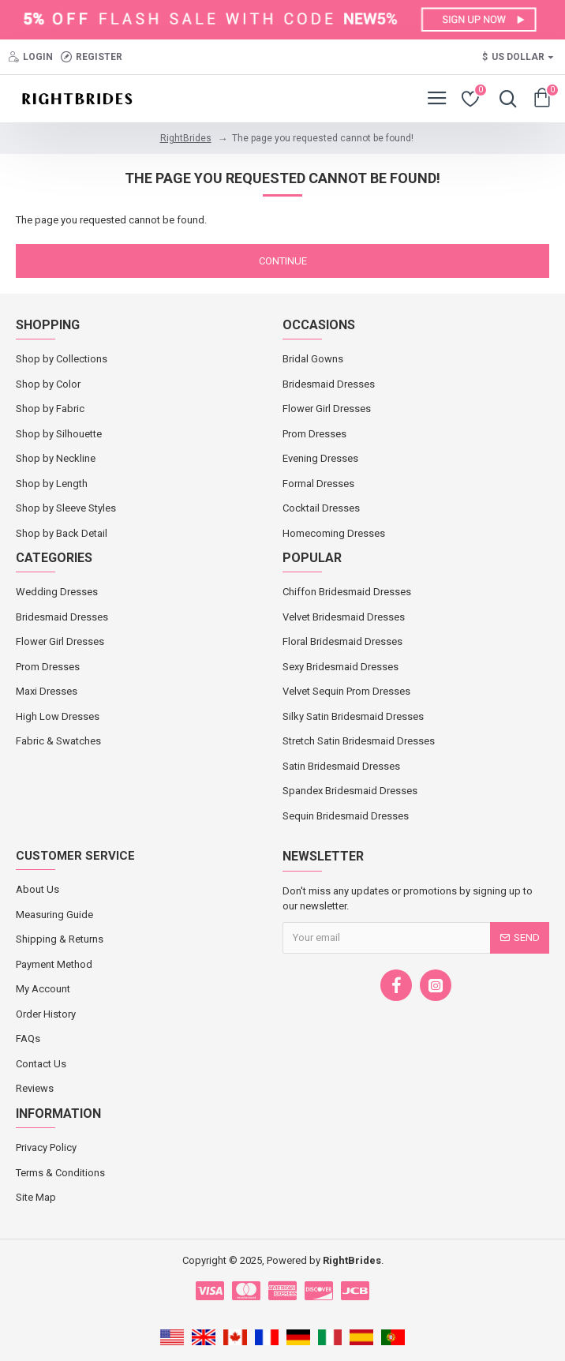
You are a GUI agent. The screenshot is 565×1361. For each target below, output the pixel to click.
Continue (283, 261)
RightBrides (185, 138)
